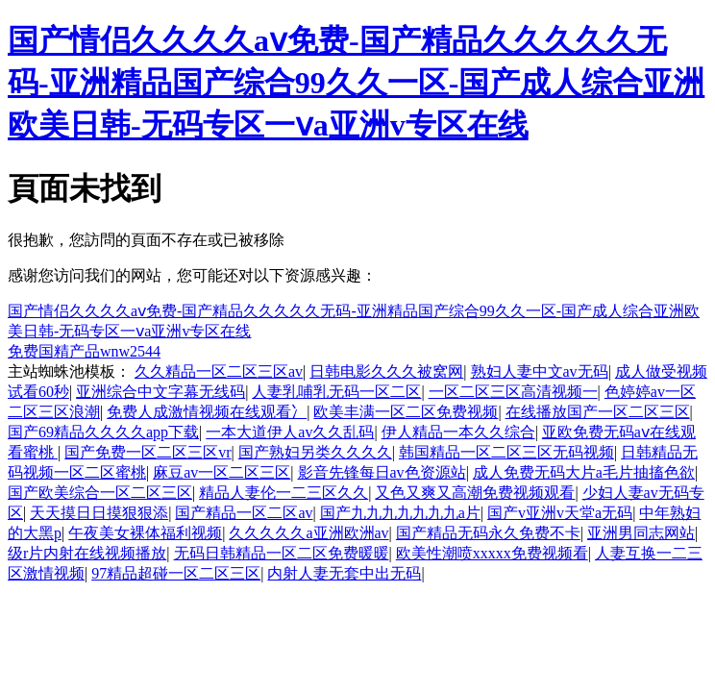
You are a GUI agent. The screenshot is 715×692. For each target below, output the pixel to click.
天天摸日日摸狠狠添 (99, 513)
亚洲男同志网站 (641, 533)
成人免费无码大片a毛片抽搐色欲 (584, 472)
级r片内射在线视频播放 (87, 553)
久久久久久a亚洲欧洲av (308, 533)
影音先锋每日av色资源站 (382, 472)
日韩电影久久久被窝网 (386, 371)
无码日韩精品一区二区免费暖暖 (281, 553)
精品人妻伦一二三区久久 (283, 492)
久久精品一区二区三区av (219, 371)
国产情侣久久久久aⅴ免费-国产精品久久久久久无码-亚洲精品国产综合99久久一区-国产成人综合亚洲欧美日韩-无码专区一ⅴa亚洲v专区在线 (356, 82)
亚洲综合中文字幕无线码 (160, 391)
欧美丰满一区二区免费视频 (405, 412)
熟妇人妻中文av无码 (539, 371)
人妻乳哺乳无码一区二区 (336, 391)
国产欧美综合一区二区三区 (100, 492)
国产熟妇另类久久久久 (315, 452)
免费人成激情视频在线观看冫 (207, 412)
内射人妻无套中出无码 (344, 573)
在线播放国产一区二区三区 (597, 412)
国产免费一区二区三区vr (147, 452)
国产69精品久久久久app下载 (103, 432)
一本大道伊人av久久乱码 (290, 432)
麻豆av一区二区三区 (221, 472)
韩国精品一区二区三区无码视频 (506, 452)
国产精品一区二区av (243, 513)
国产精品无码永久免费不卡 (488, 533)
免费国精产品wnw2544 (84, 351)
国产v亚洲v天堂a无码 (559, 513)
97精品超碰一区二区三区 (175, 573)
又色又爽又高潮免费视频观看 (475, 492)
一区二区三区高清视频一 (513, 391)
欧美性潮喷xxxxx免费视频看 (492, 553)
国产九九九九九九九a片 (400, 513)
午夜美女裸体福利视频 (145, 533)
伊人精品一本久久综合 (458, 432)
